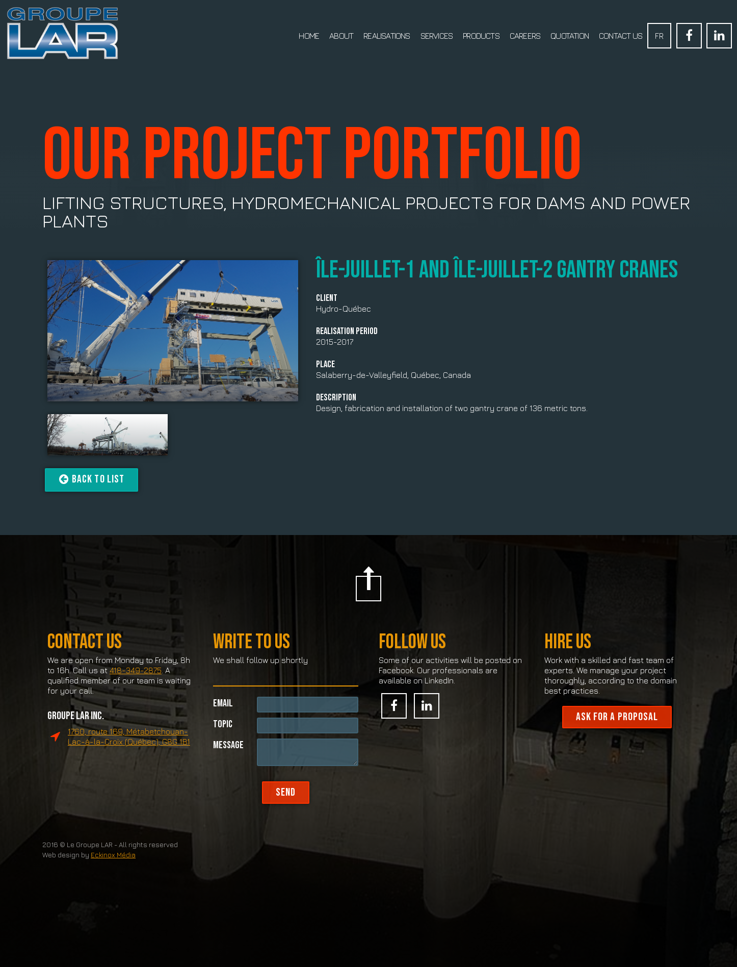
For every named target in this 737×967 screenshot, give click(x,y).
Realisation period (347, 331)
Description (336, 398)
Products (481, 35)
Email (223, 723)
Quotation (569, 35)
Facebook (689, 35)
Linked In (719, 35)
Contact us (620, 35)
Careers (525, 35)
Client (326, 298)
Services (436, 35)
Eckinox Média (113, 876)
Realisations (386, 35)
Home (309, 35)
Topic (222, 744)
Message (228, 765)
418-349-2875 (136, 691)
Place (325, 365)
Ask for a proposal (617, 738)
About (341, 35)
